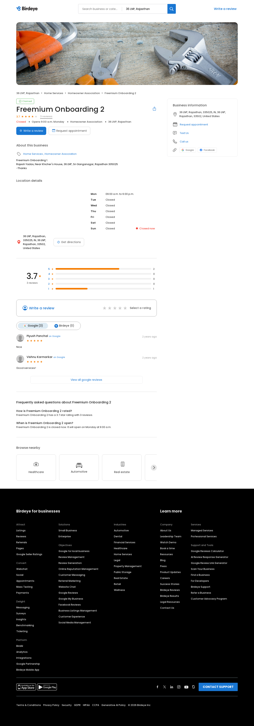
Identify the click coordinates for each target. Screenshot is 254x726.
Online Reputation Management (78, 569)
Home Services (53, 93)
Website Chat (67, 586)
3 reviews (46, 116)
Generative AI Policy (113, 705)
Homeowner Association (84, 93)
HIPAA (86, 705)
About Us (165, 530)
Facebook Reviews (70, 604)
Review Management (72, 557)
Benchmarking (25, 625)
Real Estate (121, 578)
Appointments (25, 581)
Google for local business (74, 551)
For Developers (200, 581)
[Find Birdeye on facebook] (157, 687)
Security (67, 705)
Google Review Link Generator (209, 563)
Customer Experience (72, 616)
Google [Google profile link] (188, 150)
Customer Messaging (72, 575)
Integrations (24, 658)
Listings (21, 530)
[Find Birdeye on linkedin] (171, 687)
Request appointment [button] (194, 124)
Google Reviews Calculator (207, 551)
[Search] (171, 9)
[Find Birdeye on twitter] (164, 687)
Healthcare (120, 548)
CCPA (95, 705)
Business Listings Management (78, 610)
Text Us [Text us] (184, 133)
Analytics (22, 652)
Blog (162, 560)
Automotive (121, 530)
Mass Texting (24, 586)
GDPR (77, 705)
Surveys (21, 613)
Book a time (167, 548)
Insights (21, 619)
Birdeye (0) (64, 326)
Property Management (128, 566)
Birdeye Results (169, 596)
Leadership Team (170, 536)
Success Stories (169, 584)
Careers (165, 578)
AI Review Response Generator (209, 557)
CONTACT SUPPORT (218, 687)
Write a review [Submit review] (31, 131)
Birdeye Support (200, 586)
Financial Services (124, 542)
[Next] (154, 468)
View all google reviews (86, 380)
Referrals (21, 542)
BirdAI (19, 646)
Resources (166, 554)
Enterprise (65, 536)
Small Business (68, 530)
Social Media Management (75, 622)
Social (19, 575)
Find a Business (200, 575)
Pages (20, 548)
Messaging (23, 607)
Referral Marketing (70, 581)
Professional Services (204, 536)
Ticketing (22, 631)
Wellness (119, 590)
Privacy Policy (51, 705)
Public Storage (122, 572)
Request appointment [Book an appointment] (69, 131)
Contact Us (167, 608)
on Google (54, 336)
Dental (118, 536)
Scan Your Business (203, 569)
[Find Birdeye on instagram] (178, 687)
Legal (117, 560)
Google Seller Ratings (29, 554)
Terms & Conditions (28, 705)
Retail (117, 584)
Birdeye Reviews (170, 590)
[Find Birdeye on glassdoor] (193, 687)
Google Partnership (28, 663)
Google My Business (71, 598)
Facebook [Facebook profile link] (207, 150)
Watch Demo (168, 542)
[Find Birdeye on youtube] (186, 687)
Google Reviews (68, 592)
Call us (184, 141)
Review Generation (70, 563)
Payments (22, 592)
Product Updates (170, 572)
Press (163, 566)
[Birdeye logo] (27, 9)
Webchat (22, 569)
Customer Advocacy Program (209, 598)
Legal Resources (170, 602)
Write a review (225, 9)
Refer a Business (201, 592)
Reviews (21, 536)
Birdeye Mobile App (27, 669)
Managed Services (202, 530)
